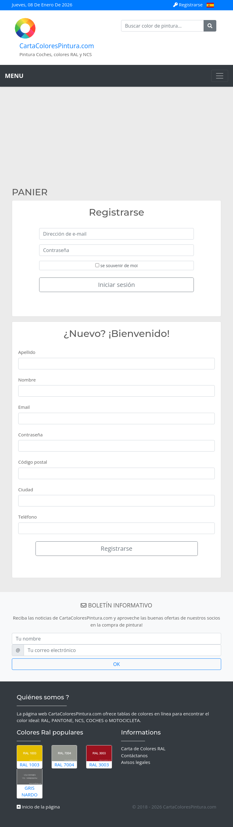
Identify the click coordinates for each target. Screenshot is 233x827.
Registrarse (188, 5)
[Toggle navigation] (219, 76)
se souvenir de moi (116, 265)
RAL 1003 (29, 756)
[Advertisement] (116, 141)
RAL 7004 (64, 756)
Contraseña (30, 435)
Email (24, 407)
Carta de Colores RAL (143, 748)
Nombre (27, 380)
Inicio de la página (38, 807)
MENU (14, 76)
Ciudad (25, 489)
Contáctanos (134, 755)
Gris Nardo (29, 783)
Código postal (32, 462)
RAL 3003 (99, 756)
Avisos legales (135, 762)
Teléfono (27, 517)
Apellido (26, 352)
